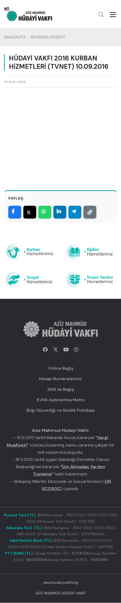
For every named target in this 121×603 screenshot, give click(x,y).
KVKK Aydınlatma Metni (61, 400)
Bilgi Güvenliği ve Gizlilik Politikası (61, 410)
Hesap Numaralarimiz (60, 379)
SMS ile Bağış (60, 389)
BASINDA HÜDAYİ (48, 37)
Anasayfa (15, 37)
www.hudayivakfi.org (60, 582)
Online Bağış (60, 368)
